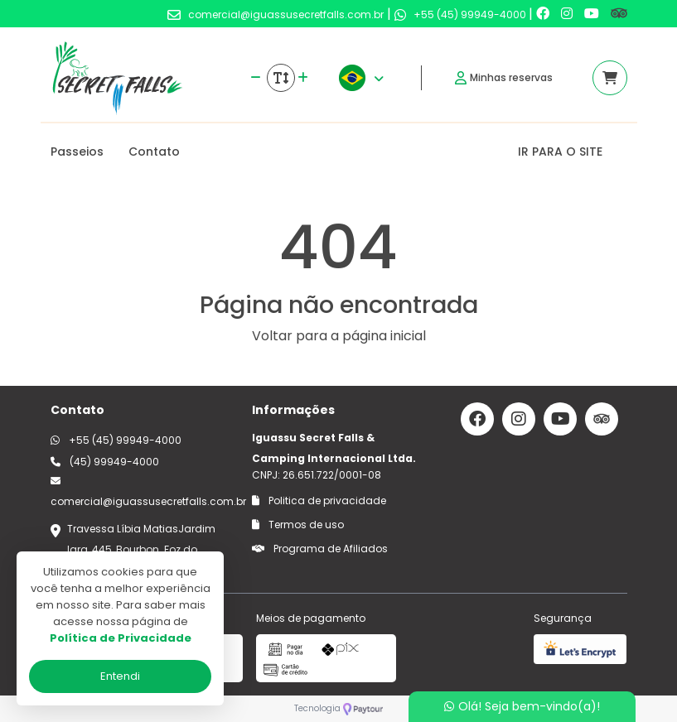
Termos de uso (298, 524)
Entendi (120, 676)
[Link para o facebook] (544, 13)
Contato (154, 151)
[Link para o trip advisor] (619, 13)
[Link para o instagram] (568, 13)
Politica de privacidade (319, 500)
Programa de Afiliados (320, 549)
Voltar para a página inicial (339, 335)
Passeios (77, 151)
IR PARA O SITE (560, 151)
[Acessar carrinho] (609, 77)
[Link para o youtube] (593, 13)
